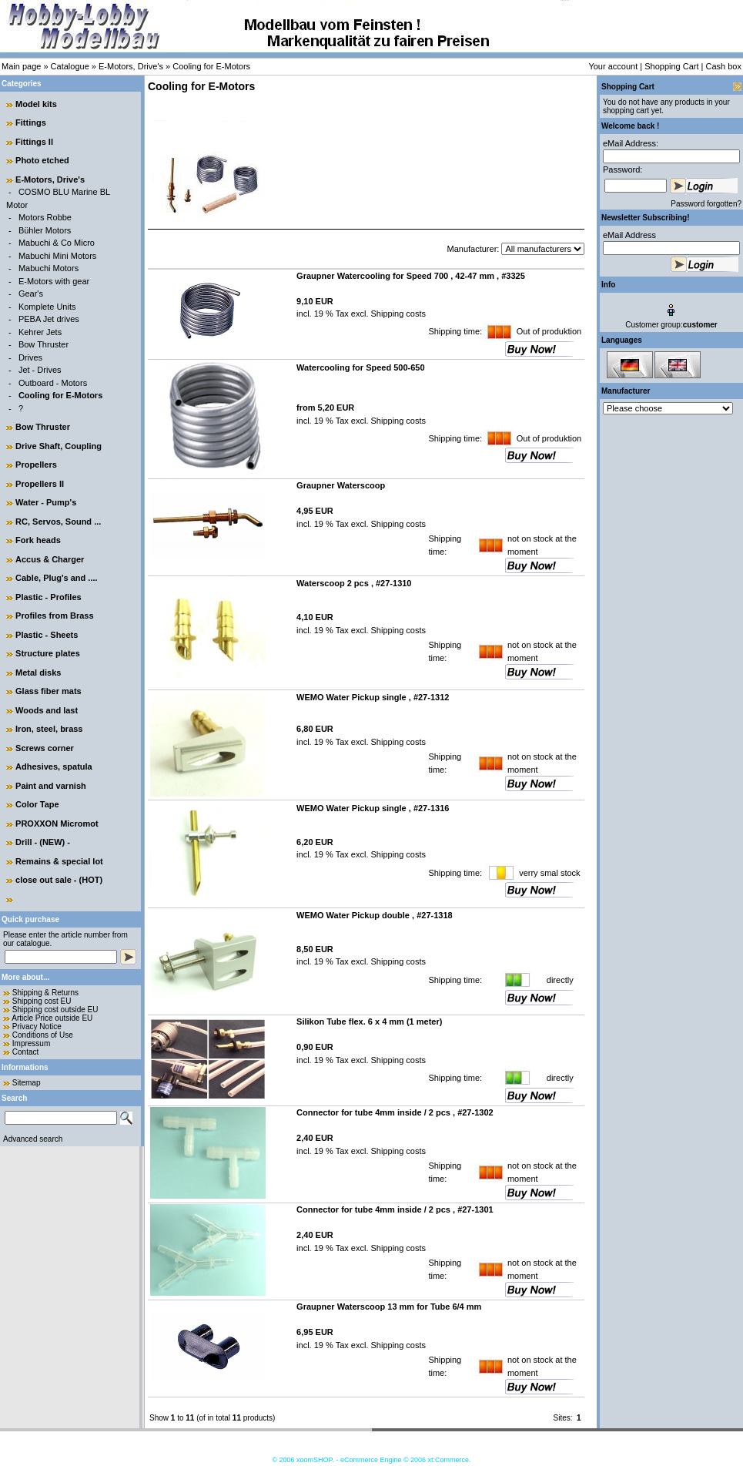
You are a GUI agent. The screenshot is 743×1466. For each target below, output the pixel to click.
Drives (30, 357)
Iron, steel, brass (48, 728)
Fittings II (34, 141)
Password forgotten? (706, 204)
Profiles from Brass (54, 615)
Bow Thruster (43, 344)
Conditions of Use (42, 1035)
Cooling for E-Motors (211, 66)
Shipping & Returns (45, 992)
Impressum (31, 1043)
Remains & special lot (59, 861)
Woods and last (46, 710)
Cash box (723, 66)
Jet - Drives (40, 369)
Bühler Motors (44, 230)
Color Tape (37, 804)
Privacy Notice (37, 1026)
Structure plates (47, 653)
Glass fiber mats (48, 691)
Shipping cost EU (42, 1001)
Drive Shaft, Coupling (58, 446)
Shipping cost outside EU (55, 1009)
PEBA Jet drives (48, 319)
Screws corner (44, 748)
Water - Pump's (45, 502)
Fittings (30, 122)
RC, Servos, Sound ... (58, 521)
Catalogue (70, 66)
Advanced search (32, 1139)
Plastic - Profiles (48, 597)
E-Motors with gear (53, 281)
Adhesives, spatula (53, 766)
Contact (25, 1052)
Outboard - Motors (52, 382)
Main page (21, 66)
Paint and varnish (50, 785)
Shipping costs (397, 313)
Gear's (30, 293)
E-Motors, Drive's (131, 66)
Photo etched (42, 160)
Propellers (36, 464)
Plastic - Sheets (46, 634)
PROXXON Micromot (57, 823)
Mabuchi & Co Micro (56, 242)
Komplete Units (47, 306)
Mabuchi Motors (48, 268)
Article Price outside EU (52, 1018)
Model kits (36, 104)
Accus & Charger (49, 559)
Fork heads (38, 540)
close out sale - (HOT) (58, 879)
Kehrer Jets (40, 332)
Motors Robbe (45, 217)
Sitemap (26, 1083)
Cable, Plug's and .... (56, 577)
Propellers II (39, 483)
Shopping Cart (671, 66)
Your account (613, 66)
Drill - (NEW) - (42, 842)
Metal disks (38, 672)
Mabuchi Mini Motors (57, 255)
